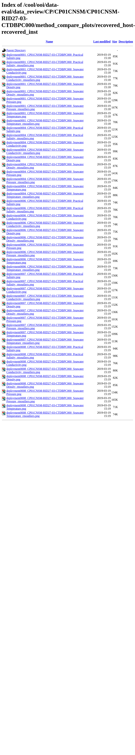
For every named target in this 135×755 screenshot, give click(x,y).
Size (114, 41)
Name (49, 41)
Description (126, 41)
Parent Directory (16, 50)
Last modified (102, 41)
